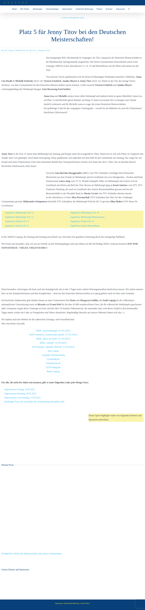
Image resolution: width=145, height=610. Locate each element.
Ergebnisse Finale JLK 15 (16, 225)
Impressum (59, 603)
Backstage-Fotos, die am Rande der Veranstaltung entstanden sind (34, 401)
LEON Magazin (53, 367)
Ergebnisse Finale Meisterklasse (85, 225)
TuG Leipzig (8, 50)
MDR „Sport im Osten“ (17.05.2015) (53, 339)
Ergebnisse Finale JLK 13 (16, 221)
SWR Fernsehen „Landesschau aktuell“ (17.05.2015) (53, 334)
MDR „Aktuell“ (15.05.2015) (53, 343)
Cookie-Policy (85, 603)
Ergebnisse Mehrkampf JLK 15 (19, 217)
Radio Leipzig (53, 371)
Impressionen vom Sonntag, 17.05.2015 (22, 397)
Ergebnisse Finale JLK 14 (82, 221)
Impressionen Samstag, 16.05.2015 (20, 393)
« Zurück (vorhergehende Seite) (72, 18)
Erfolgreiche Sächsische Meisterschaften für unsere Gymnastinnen (31, 553)
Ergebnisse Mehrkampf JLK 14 (84, 212)
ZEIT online (53, 351)
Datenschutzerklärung (71, 603)
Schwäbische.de (53, 363)
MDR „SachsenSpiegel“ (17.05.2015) (53, 330)
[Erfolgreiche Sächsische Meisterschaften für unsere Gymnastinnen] (72, 471)
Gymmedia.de (53, 359)
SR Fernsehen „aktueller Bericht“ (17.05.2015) (53, 347)
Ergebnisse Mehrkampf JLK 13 (19, 212)
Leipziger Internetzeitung (53, 355)
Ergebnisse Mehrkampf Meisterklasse (87, 217)
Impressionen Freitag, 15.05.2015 (19, 389)
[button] (128, 9)
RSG (48, 50)
